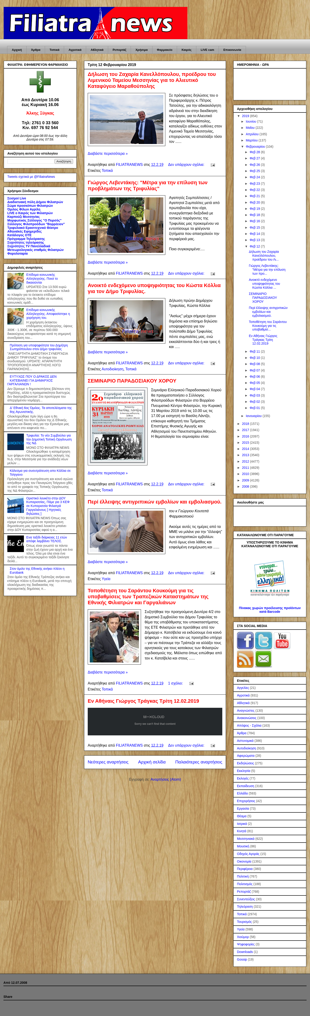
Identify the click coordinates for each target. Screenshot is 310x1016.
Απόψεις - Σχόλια (249, 725)
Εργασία (243, 808)
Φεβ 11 (255, 351)
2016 (246, 436)
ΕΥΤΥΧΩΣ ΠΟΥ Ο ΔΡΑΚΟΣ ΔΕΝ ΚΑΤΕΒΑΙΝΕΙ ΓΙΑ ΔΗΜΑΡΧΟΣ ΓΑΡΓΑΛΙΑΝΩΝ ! (31, 380)
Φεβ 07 (255, 370)
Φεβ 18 (255, 215)
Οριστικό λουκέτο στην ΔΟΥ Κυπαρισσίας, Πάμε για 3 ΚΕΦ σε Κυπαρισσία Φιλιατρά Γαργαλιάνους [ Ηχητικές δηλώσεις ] (48, 505)
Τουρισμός (244, 922)
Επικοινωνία (232, 50)
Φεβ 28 (255, 152)
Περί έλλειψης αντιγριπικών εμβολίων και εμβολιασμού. (155, 502)
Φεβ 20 (255, 202)
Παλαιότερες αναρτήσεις (198, 762)
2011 (246, 467)
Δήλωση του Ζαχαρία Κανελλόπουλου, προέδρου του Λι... (264, 255)
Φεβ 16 (255, 221)
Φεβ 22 (255, 190)
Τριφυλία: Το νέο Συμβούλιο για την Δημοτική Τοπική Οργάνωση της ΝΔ (49, 439)
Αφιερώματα (245, 755)
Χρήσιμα (141, 50)
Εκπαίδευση (245, 786)
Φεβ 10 (255, 358)
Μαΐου (250, 128)
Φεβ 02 (255, 401)
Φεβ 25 (255, 171)
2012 (246, 461)
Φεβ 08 (255, 364)
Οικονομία (244, 861)
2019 (246, 116)
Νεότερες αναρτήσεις (108, 762)
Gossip (242, 959)
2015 (246, 442)
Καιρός (187, 50)
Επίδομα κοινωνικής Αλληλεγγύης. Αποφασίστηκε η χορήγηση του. (48, 313)
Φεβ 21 (255, 196)
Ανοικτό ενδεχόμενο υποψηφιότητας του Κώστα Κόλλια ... (264, 283)
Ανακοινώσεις (246, 718)
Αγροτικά (75, 50)
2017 (246, 430)
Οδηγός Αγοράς (248, 854)
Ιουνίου (251, 121)
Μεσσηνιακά (245, 838)
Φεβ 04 (255, 389)
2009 (246, 480)
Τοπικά (54, 50)
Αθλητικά (97, 50)
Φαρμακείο (164, 50)
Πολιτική (243, 876)
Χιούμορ (243, 937)
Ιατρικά (242, 824)
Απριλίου (252, 134)
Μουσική (243, 846)
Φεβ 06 (255, 376)
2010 (246, 474)
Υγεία (106, 579)
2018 (246, 424)
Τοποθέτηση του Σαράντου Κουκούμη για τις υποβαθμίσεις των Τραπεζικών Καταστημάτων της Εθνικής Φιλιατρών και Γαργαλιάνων (148, 596)
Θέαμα (241, 816)
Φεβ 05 (255, 383)
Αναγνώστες (245, 710)
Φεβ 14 (255, 234)
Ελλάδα (242, 793)
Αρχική (17, 50)
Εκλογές (243, 778)
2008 (246, 486)
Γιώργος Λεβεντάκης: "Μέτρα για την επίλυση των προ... (267, 269)
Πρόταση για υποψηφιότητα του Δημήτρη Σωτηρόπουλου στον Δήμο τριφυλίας (39, 347)
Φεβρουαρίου (256, 146)
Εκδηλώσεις (245, 763)
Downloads (245, 952)
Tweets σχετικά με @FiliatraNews (31, 176)
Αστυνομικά (245, 741)
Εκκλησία (243, 771)
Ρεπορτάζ (119, 50)
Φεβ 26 (255, 165)
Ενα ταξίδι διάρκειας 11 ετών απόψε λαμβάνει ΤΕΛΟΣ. (46, 539)
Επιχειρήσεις (246, 801)
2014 (246, 449)
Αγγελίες (243, 688)
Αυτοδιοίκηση (112, 369)
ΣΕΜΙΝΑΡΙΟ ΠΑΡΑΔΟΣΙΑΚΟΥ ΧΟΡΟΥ (132, 381)
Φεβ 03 (255, 395)
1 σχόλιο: (176, 683)
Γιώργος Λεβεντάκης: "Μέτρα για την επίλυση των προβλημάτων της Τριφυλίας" (148, 185)
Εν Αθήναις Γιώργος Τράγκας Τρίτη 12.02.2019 (143, 701)
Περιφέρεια (245, 869)
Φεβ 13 (255, 240)
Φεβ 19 (255, 208)
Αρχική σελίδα (152, 762)
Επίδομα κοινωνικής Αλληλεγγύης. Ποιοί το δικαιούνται (42, 278)
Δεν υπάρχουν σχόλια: (186, 165)
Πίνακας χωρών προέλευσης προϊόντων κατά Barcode (270, 609)
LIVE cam (207, 50)
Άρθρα (35, 50)
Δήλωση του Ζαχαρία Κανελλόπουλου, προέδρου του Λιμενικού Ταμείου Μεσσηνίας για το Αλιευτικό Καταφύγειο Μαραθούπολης (152, 80)
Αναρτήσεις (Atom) (166, 779)
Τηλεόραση (245, 906)
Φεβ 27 (255, 158)
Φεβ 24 (255, 177)
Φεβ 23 (255, 183)
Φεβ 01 (255, 408)
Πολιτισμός (245, 884)
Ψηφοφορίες (246, 944)
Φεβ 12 (255, 246)
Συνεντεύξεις (246, 899)
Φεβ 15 (255, 227)
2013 (246, 455)
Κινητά (241, 831)
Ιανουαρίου (254, 416)
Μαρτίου (252, 140)
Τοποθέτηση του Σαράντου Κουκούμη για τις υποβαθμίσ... (268, 325)
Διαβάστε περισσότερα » (108, 153)
